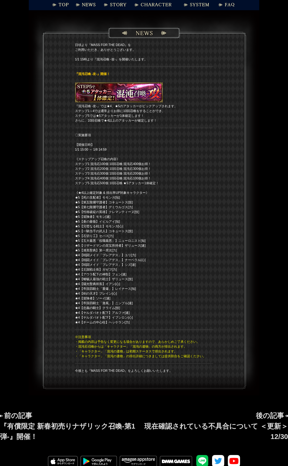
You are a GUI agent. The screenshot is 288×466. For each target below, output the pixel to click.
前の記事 (67, 426)
